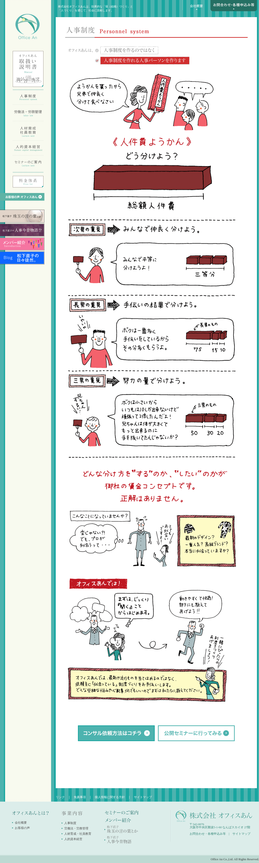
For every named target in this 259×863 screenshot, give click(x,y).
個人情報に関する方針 (110, 797)
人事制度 (70, 823)
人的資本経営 (73, 839)
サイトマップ (143, 797)
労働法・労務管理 (76, 828)
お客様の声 (22, 828)
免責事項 (80, 797)
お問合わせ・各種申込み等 (208, 833)
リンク (60, 797)
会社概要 (21, 822)
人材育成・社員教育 (77, 833)
